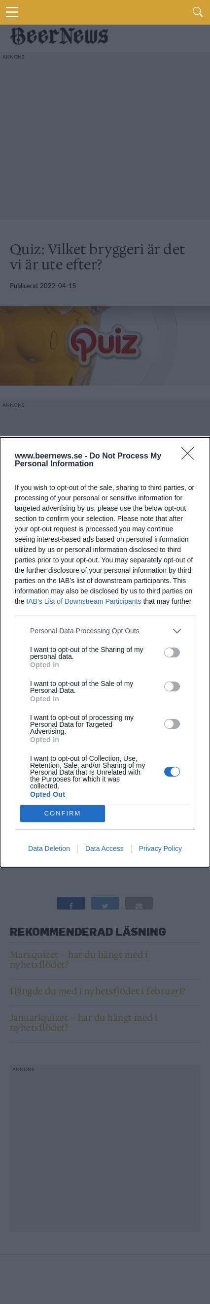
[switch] (172, 652)
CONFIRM (62, 813)
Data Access (104, 848)
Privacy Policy (160, 848)
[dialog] (105, 652)
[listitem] (105, 631)
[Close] (190, 456)
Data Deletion (49, 848)
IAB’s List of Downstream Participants (83, 601)
